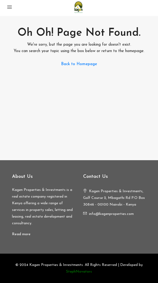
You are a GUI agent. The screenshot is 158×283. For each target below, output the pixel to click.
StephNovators (79, 272)
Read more (21, 234)
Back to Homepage (79, 64)
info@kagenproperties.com (111, 214)
